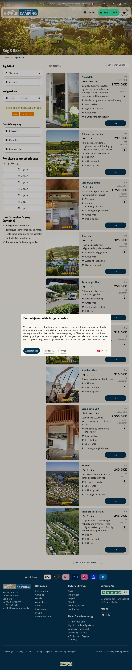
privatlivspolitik (99, 339)
